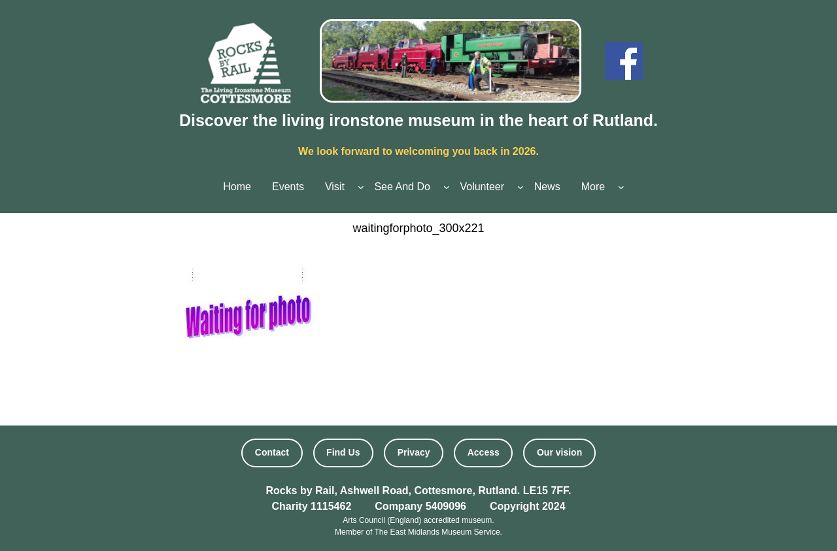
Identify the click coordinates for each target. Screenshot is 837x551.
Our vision (559, 452)
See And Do (402, 186)
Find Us (343, 452)
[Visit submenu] (361, 187)
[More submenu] (621, 187)
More (593, 186)
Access (484, 452)
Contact (272, 452)
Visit (335, 186)
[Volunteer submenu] (520, 187)
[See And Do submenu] (446, 187)
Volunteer (482, 186)
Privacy (414, 452)
